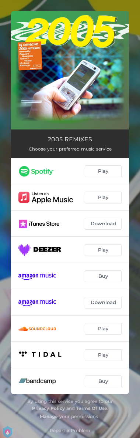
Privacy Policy (48, 408)
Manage (49, 416)
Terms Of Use (91, 408)
